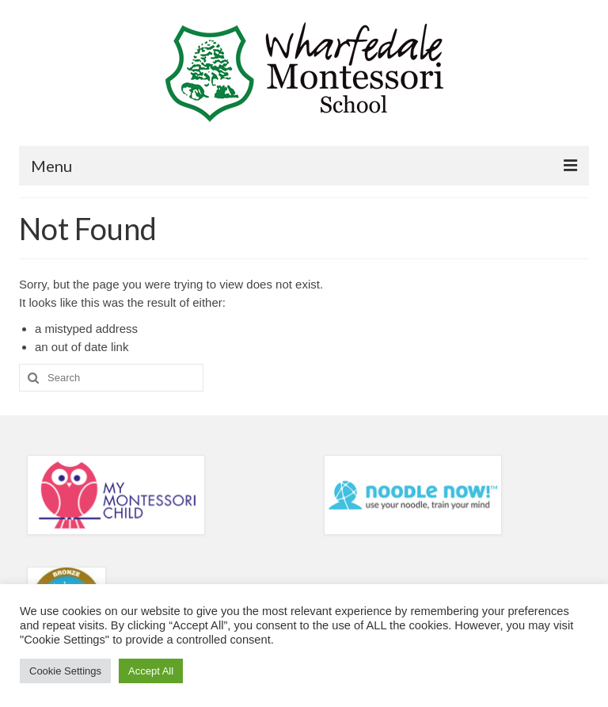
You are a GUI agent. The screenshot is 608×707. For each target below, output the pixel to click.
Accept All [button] (150, 671)
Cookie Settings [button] (65, 671)
